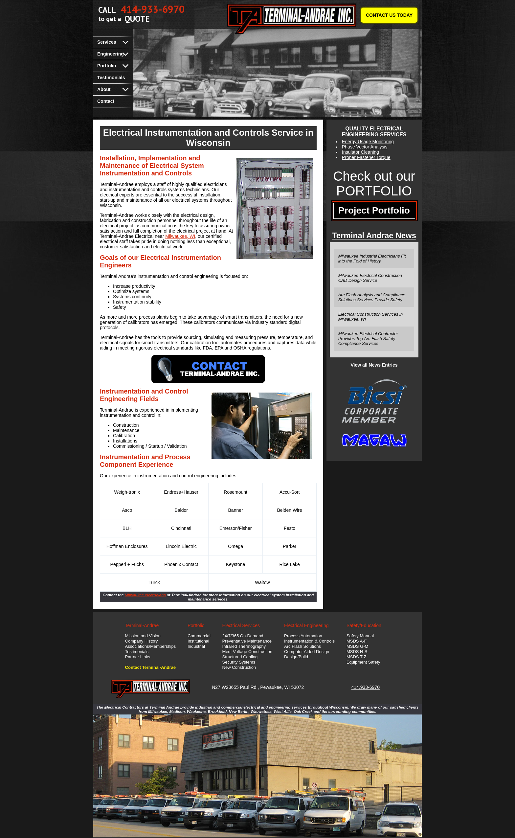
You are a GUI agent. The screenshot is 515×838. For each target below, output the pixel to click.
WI (287, 687)
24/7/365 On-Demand (242, 635)
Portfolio (106, 65)
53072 (297, 687)
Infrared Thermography (244, 646)
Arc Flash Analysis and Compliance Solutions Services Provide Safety (371, 297)
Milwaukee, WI (180, 236)
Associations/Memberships (150, 646)
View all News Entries (374, 365)
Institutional (198, 641)
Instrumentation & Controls (309, 641)
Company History (141, 641)
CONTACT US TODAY (389, 15)
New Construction (239, 667)
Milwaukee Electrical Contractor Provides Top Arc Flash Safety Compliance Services (368, 338)
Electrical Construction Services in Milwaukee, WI (370, 317)
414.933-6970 (365, 687)
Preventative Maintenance (247, 641)
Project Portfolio (374, 210)
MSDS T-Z (356, 656)
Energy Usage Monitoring (368, 141)
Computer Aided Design (306, 651)
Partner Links (137, 656)
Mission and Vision (143, 635)
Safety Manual (360, 635)
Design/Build (296, 656)
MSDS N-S (357, 651)
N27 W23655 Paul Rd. (235, 687)
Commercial (199, 635)
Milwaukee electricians (145, 595)
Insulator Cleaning (360, 152)
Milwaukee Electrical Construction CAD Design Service (370, 278)
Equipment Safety (363, 662)
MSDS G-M (357, 646)
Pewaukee (270, 687)
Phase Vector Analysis (365, 146)
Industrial (196, 646)
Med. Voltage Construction (247, 651)
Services (106, 42)
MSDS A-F (357, 641)
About (103, 89)
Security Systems (238, 662)
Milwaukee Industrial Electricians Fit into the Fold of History (372, 258)
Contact (105, 101)
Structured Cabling (240, 656)
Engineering (110, 54)
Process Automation (303, 635)
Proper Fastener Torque (366, 157)
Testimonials (111, 77)
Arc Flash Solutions (302, 646)
